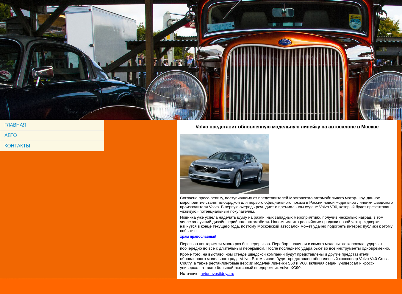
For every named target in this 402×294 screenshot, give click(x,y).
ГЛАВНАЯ (15, 124)
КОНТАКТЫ (17, 145)
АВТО (10, 135)
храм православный (198, 236)
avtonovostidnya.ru (217, 273)
